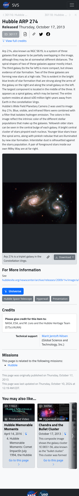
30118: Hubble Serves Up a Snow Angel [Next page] (57, 15)
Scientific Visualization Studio (16, 5)
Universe (12, 291)
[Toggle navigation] (72, 4)
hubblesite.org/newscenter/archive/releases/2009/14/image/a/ (40, 280)
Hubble (13, 365)
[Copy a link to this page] (34, 34)
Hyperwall (42, 298)
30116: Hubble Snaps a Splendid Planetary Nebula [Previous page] (17, 15)
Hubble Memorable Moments (26, 438)
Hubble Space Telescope (18, 298)
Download (63, 257)
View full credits (14, 41)
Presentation (60, 298)
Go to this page (30, 477)
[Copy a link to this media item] (48, 257)
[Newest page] (75, 15)
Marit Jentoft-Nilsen (55, 336)
